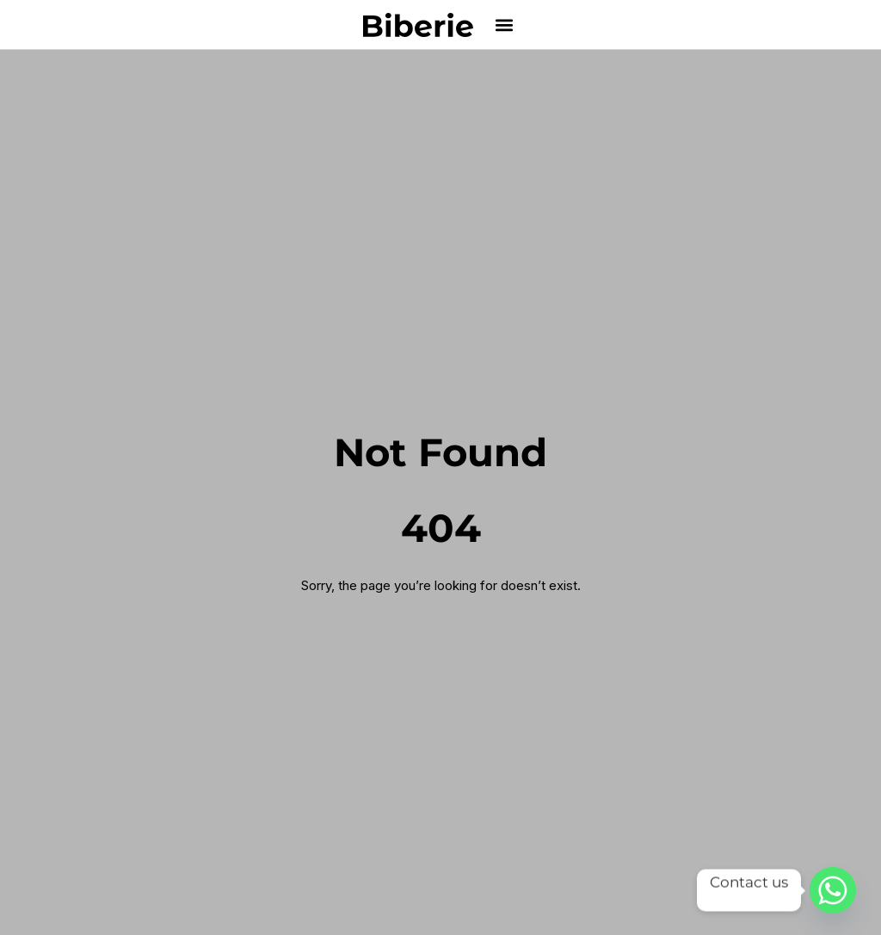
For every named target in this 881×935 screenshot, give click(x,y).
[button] (504, 24)
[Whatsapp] (833, 890)
